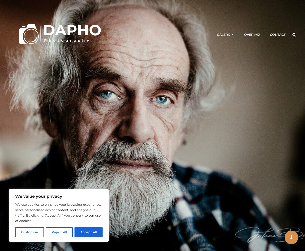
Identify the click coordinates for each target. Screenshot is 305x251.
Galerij (226, 35)
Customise (29, 232)
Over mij (252, 35)
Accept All (88, 232)
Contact (278, 35)
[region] (59, 215)
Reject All (59, 232)
